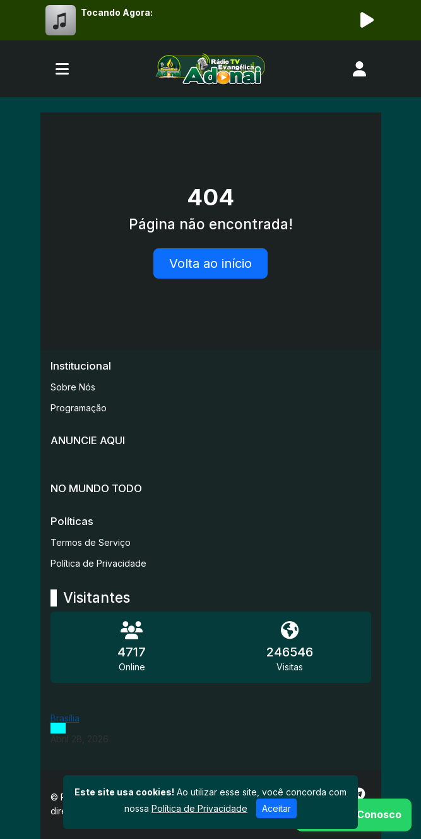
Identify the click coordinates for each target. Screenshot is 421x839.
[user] (359, 69)
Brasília (65, 718)
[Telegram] (359, 794)
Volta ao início (210, 263)
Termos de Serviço (90, 542)
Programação (78, 407)
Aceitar (276, 808)
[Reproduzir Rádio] (367, 20)
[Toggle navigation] (62, 69)
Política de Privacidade (98, 563)
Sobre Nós (72, 387)
